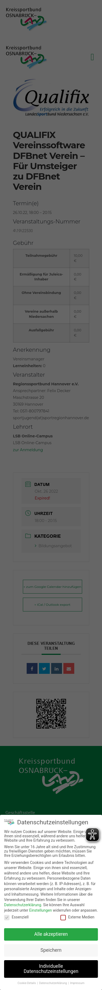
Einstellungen (40, 909)
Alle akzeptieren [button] (51, 933)
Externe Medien (77, 916)
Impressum (77, 982)
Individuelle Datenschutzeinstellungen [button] (51, 967)
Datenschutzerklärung (22, 904)
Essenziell (16, 916)
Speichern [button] (51, 949)
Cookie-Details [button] (27, 982)
